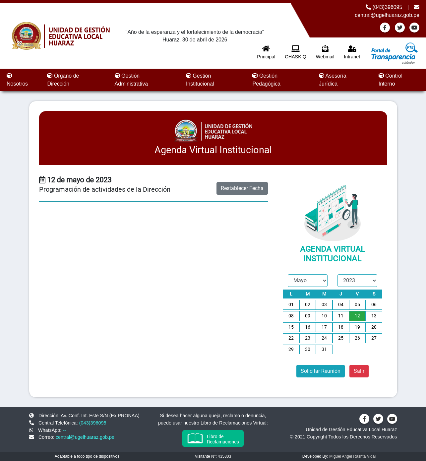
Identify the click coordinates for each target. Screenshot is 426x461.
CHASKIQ (295, 52)
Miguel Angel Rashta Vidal (352, 456)
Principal (266, 52)
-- (64, 430)
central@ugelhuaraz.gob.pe (85, 437)
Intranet (352, 52)
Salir (359, 371)
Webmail (325, 52)
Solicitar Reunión (320, 371)
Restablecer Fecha (242, 188)
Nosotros (17, 80)
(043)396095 (384, 7)
